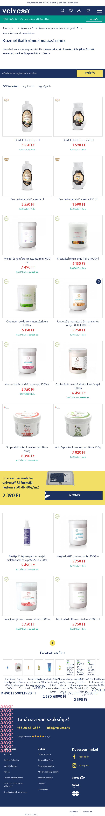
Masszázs (26, 28)
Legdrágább (44, 86)
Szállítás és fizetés (11, 753)
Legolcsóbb (28, 86)
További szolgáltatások (13, 771)
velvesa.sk (74, 805)
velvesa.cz (87, 805)
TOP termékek (10, 86)
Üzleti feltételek (10, 759)
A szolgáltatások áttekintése (15, 785)
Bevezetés (7, 28)
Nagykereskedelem (46, 759)
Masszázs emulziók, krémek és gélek (57, 28)
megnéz (94, 19)
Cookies (41, 777)
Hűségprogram (44, 747)
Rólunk (7, 765)
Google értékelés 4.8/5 (33, 730)
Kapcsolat (8, 747)
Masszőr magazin (45, 771)
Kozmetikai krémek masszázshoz (18, 33)
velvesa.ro (81, 810)
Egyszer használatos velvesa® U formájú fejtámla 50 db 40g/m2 (20, 483)
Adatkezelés (43, 783)
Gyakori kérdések (45, 753)
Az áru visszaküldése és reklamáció (13, 778)
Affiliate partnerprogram (48, 765)
